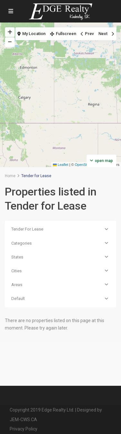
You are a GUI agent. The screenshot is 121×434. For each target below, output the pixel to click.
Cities (16, 270)
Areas (16, 284)
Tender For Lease (27, 229)
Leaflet (60, 165)
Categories (21, 243)
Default (18, 298)
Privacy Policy (23, 428)
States (17, 257)
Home (10, 176)
